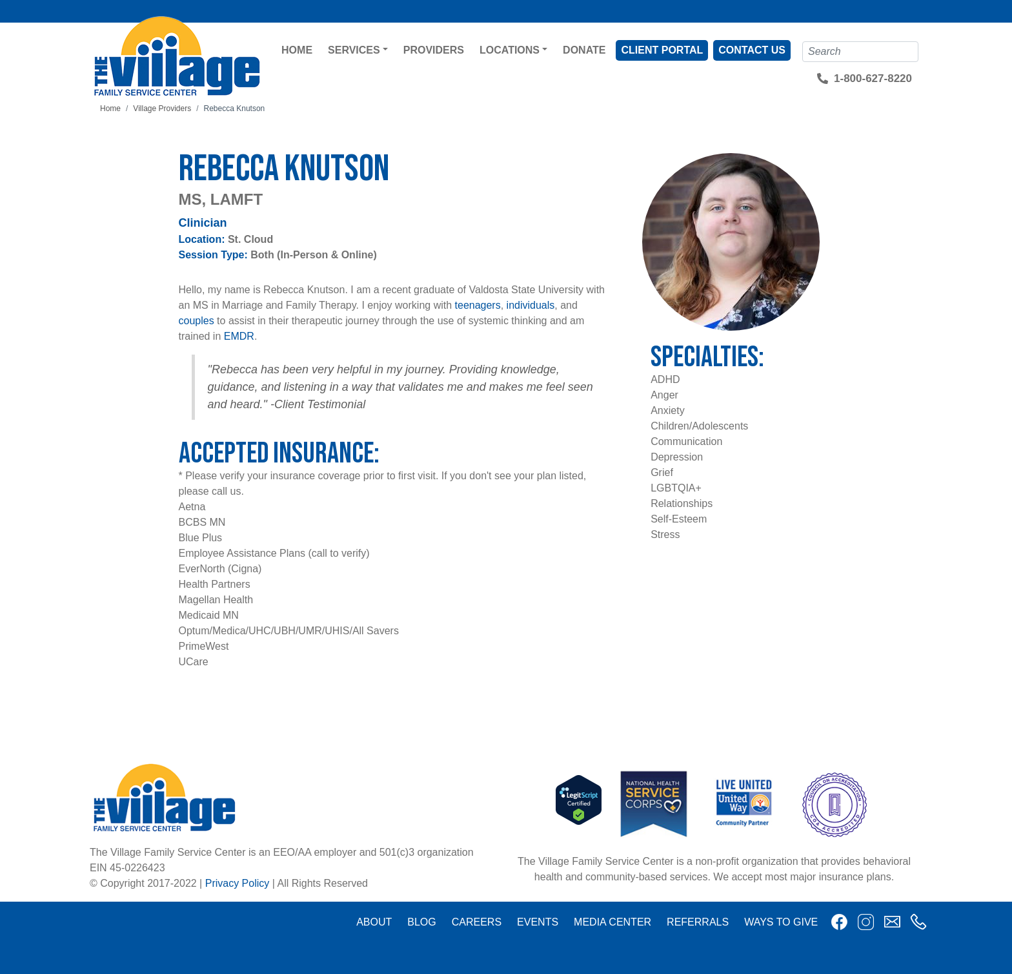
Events (537, 922)
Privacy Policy (237, 883)
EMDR (239, 336)
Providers (433, 50)
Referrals (698, 922)
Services (354, 50)
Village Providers (162, 108)
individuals (531, 305)
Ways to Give (781, 922)
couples (196, 320)
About (374, 922)
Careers (476, 922)
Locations (510, 50)
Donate (584, 50)
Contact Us (751, 50)
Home (296, 50)
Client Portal (662, 50)
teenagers (478, 305)
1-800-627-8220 (873, 78)
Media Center (612, 922)
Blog (421, 922)
